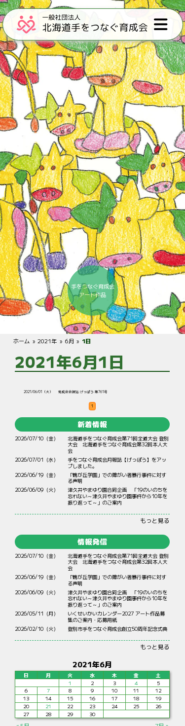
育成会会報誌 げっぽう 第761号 (83, 391)
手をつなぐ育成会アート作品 (92, 290)
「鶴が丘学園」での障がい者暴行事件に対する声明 (117, 478)
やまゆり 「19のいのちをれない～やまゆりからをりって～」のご (118, 496)
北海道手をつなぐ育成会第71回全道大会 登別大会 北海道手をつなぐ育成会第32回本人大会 (118, 445)
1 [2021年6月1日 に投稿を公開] (70, 683)
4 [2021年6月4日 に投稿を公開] (136, 683)
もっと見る (155, 520)
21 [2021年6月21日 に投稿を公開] (48, 706)
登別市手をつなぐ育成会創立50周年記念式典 (118, 628)
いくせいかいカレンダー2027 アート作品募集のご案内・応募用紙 (116, 616)
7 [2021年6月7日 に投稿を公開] (48, 690)
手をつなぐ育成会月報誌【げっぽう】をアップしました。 (117, 463)
